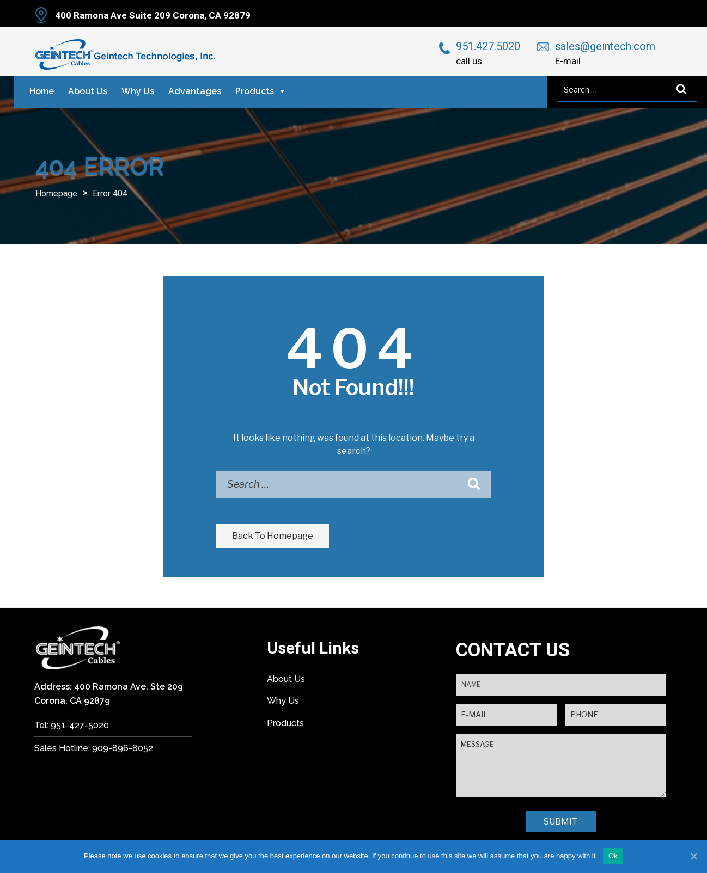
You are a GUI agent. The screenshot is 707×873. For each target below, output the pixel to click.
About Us (87, 91)
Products (254, 91)
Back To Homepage (272, 536)
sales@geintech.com (605, 46)
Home (41, 91)
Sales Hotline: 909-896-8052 (93, 748)
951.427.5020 (488, 46)
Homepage (56, 193)
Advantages (194, 91)
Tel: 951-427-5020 (71, 725)
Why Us (137, 91)
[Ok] (693, 856)
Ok (613, 856)
